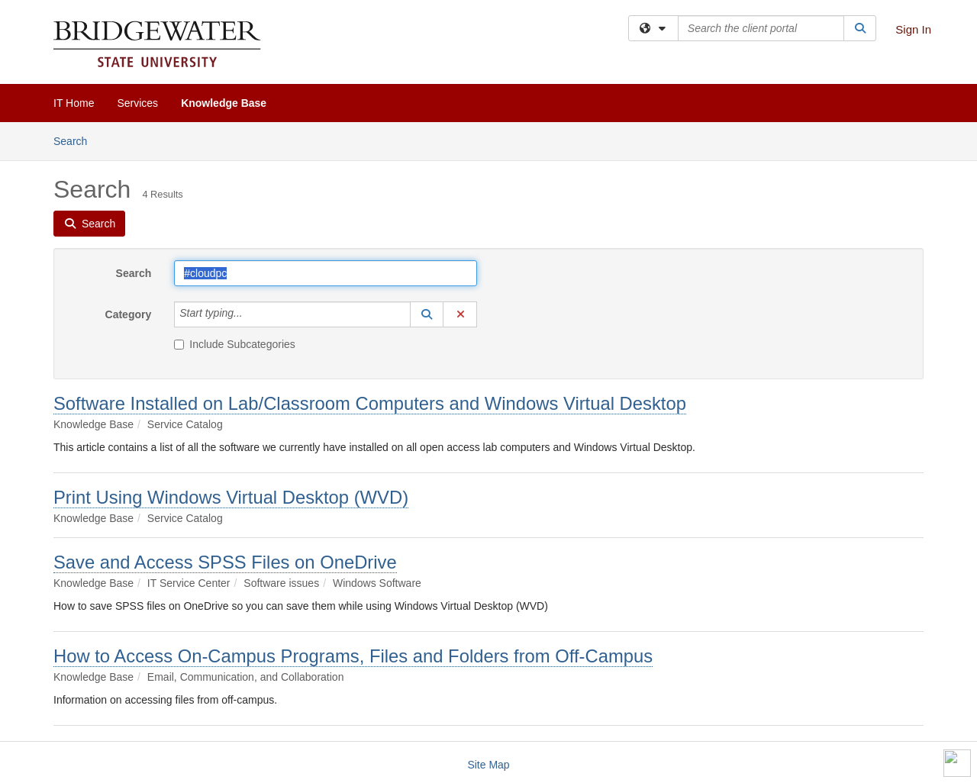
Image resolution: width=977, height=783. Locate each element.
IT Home (73, 103)
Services (137, 103)
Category (128, 314)
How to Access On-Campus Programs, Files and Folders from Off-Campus (353, 656)
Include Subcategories (234, 344)
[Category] (251, 314)
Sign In (913, 29)
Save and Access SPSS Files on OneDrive (225, 562)
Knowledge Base (223, 103)
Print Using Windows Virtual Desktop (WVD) (230, 497)
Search (75, 140)
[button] (426, 314)
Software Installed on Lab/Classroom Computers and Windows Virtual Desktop (369, 403)
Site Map (488, 765)
